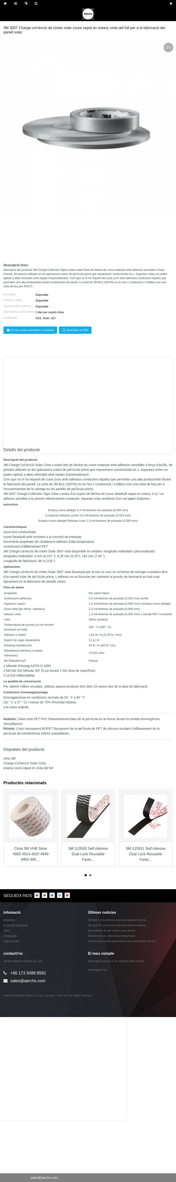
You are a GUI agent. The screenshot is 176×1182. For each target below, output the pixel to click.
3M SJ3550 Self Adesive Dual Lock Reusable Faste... (88, 854)
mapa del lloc (11, 941)
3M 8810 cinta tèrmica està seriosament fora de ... (118, 920)
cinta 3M (9, 758)
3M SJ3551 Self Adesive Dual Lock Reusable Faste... (145, 854)
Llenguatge (10, 936)
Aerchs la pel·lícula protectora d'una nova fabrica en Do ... (123, 941)
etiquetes (9, 920)
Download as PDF (77, 330)
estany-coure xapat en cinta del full (28, 768)
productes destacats (15, 925)
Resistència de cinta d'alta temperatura (111, 936)
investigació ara (97, 969)
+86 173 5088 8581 (28, 973)
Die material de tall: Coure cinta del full (111, 930)
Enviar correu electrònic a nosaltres (32, 330)
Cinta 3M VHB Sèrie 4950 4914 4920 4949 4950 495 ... (31, 854)
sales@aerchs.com (27, 981)
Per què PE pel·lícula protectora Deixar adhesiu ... (118, 925)
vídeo (6, 930)
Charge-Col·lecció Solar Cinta (30, 465)
